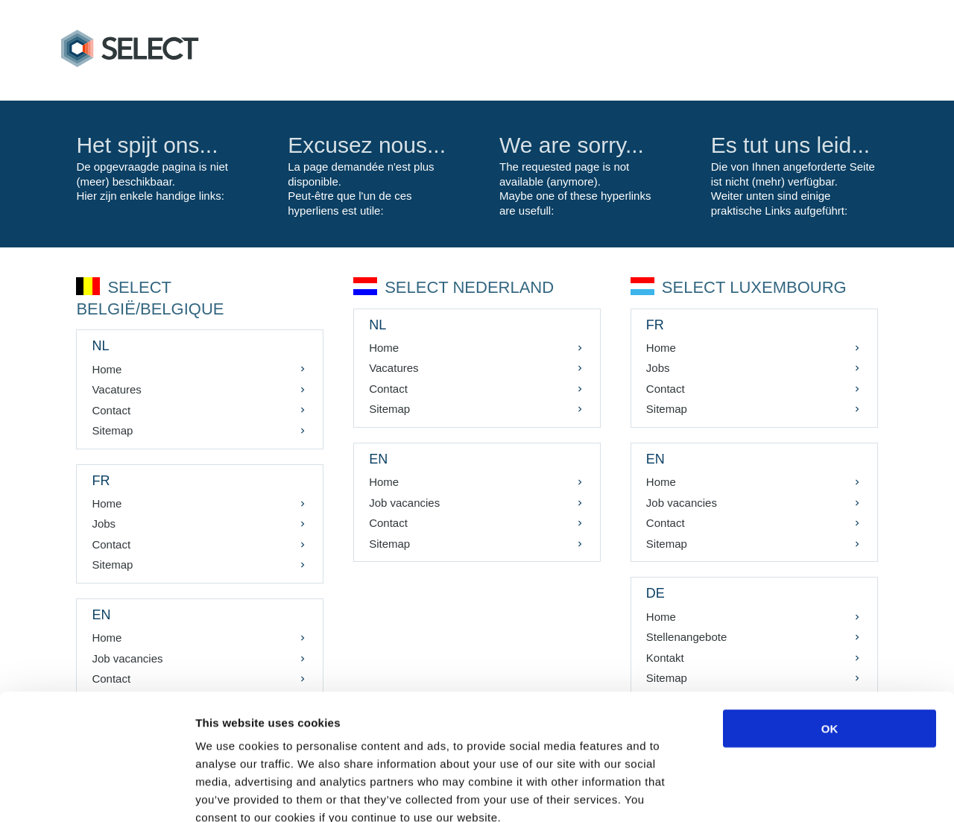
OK (829, 643)
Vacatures (117, 389)
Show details (782, 792)
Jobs (105, 523)
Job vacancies (405, 502)
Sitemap (113, 430)
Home (108, 369)
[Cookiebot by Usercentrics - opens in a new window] (96, 793)
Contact (112, 410)
